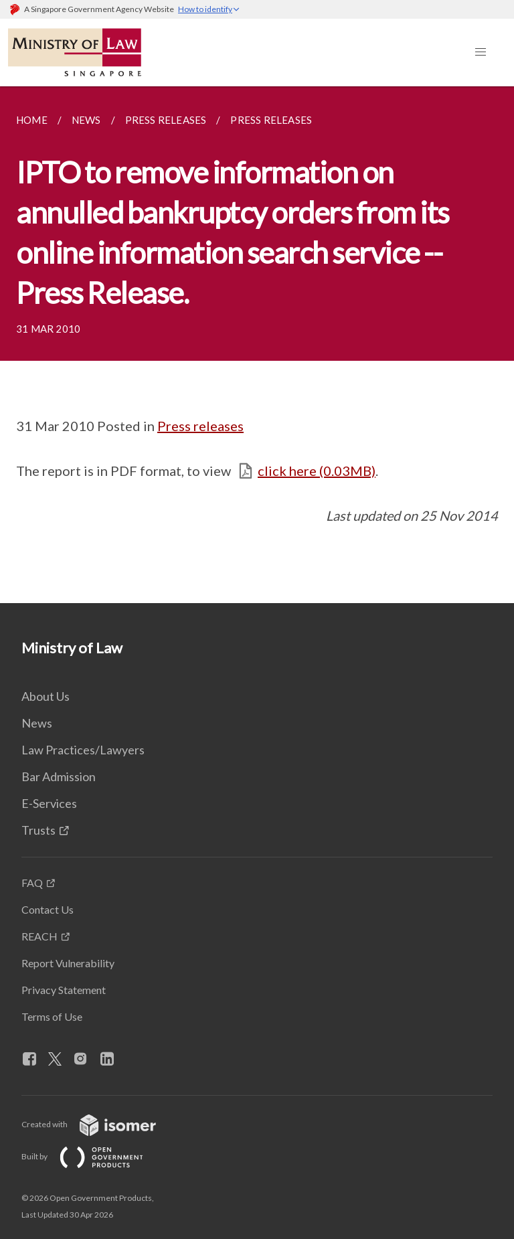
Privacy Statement (63, 989)
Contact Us (47, 909)
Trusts (38, 830)
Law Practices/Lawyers (83, 749)
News (36, 723)
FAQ (32, 882)
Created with (99, 1124)
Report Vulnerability (67, 963)
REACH (39, 936)
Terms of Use (51, 1016)
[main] (257, 344)
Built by (93, 1156)
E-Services (49, 803)
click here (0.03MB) (316, 471)
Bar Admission (58, 776)
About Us (45, 696)
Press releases (200, 426)
